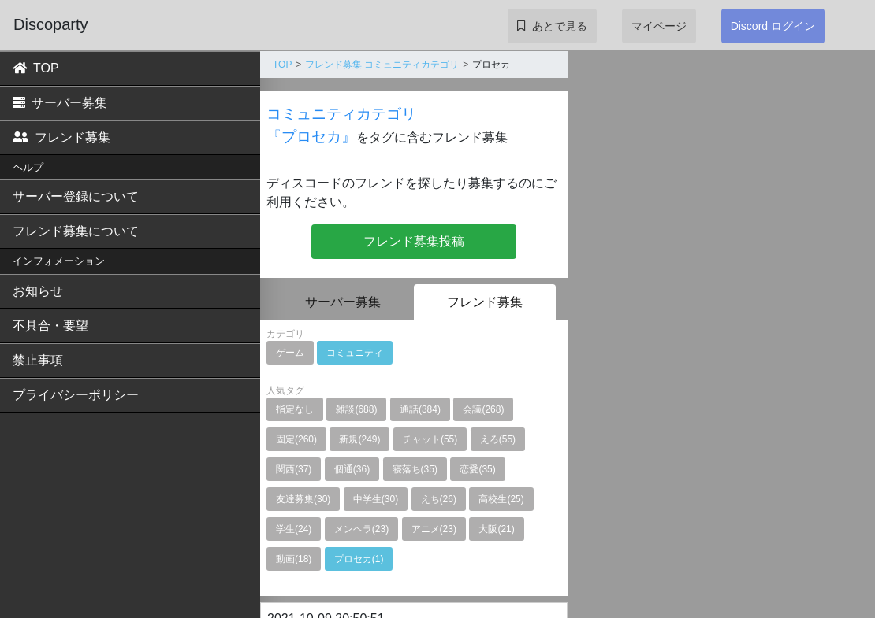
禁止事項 (38, 360)
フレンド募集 (61, 137)
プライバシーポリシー (76, 395)
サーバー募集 (60, 102)
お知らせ (38, 291)
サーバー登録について (76, 196)
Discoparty (50, 24)
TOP (36, 68)
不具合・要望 (50, 325)
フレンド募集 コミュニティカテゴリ (382, 64)
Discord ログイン (773, 26)
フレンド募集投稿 (413, 241)
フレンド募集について (76, 231)
